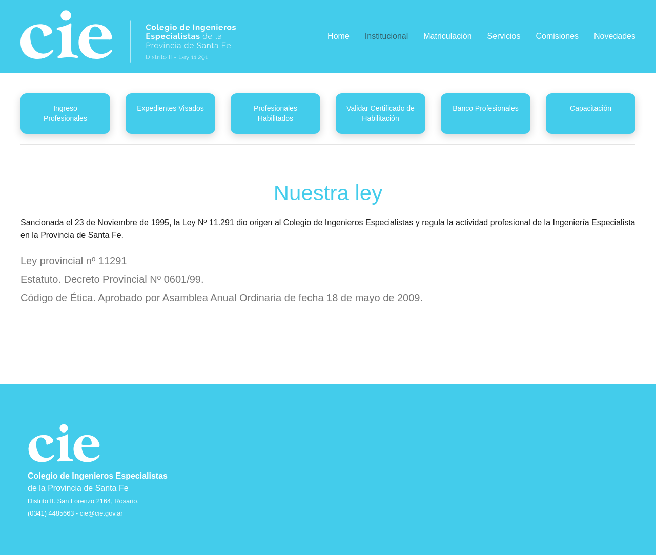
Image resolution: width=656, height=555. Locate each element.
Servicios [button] (504, 36)
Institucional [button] (386, 36)
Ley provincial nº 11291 (73, 260)
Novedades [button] (615, 36)
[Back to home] (128, 36)
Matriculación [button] (447, 36)
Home (338, 36)
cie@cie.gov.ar (101, 513)
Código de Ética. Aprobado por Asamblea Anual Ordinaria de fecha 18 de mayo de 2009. (221, 297)
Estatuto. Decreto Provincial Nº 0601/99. (112, 279)
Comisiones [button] (557, 36)
